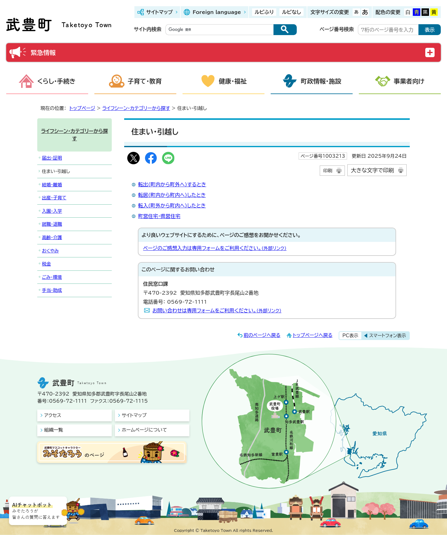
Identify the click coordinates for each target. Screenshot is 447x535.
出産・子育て (54, 197)
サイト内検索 (147, 29)
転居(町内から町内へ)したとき (172, 195)
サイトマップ (159, 12)
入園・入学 (52, 211)
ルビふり (264, 12)
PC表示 (350, 335)
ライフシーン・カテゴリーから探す (136, 108)
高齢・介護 (52, 237)
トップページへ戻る (312, 335)
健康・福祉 (233, 81)
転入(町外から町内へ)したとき (172, 205)
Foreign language (216, 12)
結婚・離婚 (52, 184)
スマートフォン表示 (387, 335)
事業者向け (409, 81)
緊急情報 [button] (43, 52)
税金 (46, 263)
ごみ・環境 (52, 277)
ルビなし (291, 12)
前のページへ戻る (262, 335)
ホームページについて (144, 430)
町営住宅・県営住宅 (159, 216)
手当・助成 (52, 290)
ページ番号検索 (337, 29)
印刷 (327, 170)
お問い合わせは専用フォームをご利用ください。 (217, 310)
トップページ (82, 108)
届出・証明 (52, 158)
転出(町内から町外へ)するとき (172, 184)
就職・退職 (52, 224)
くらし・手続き (56, 81)
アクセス (52, 415)
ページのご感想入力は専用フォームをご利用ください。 (215, 248)
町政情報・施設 (321, 81)
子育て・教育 (145, 81)
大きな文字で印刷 (372, 170)
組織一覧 (53, 430)
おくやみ (50, 250)
